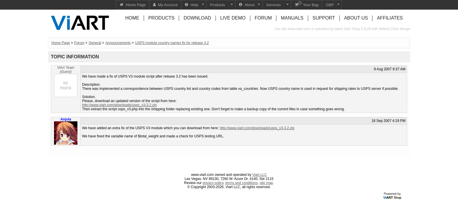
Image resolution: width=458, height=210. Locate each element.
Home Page (60, 43)
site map (266, 183)
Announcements (118, 43)
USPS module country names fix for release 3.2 (172, 43)
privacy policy (213, 183)
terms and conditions (241, 183)
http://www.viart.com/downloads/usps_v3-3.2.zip (119, 105)
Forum (79, 43)
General (95, 43)
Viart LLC (259, 175)
